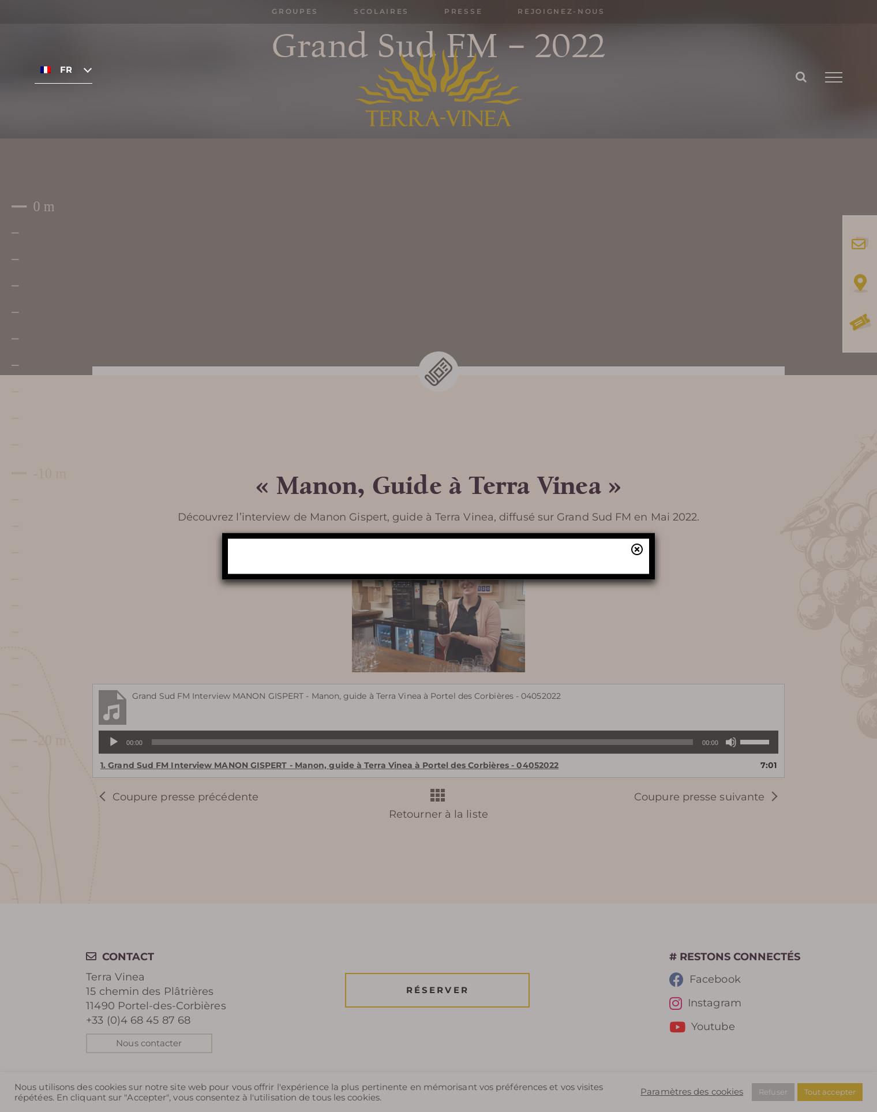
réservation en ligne (324, 584)
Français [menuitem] (66, 69)
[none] (63, 69)
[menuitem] (63, 69)
